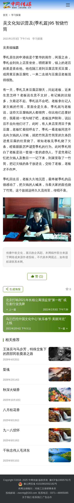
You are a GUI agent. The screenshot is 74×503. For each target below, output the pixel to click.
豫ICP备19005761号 (60, 480)
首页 (5, 15)
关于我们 (27, 497)
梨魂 (6, 369)
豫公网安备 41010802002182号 (40, 483)
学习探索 (37, 38)
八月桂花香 (11, 410)
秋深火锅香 (11, 390)
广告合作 (47, 497)
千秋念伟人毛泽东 (16, 450)
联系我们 (37, 497)
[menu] (68, 5)
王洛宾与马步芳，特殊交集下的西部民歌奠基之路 (25, 351)
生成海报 (13, 289)
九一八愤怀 (11, 430)
